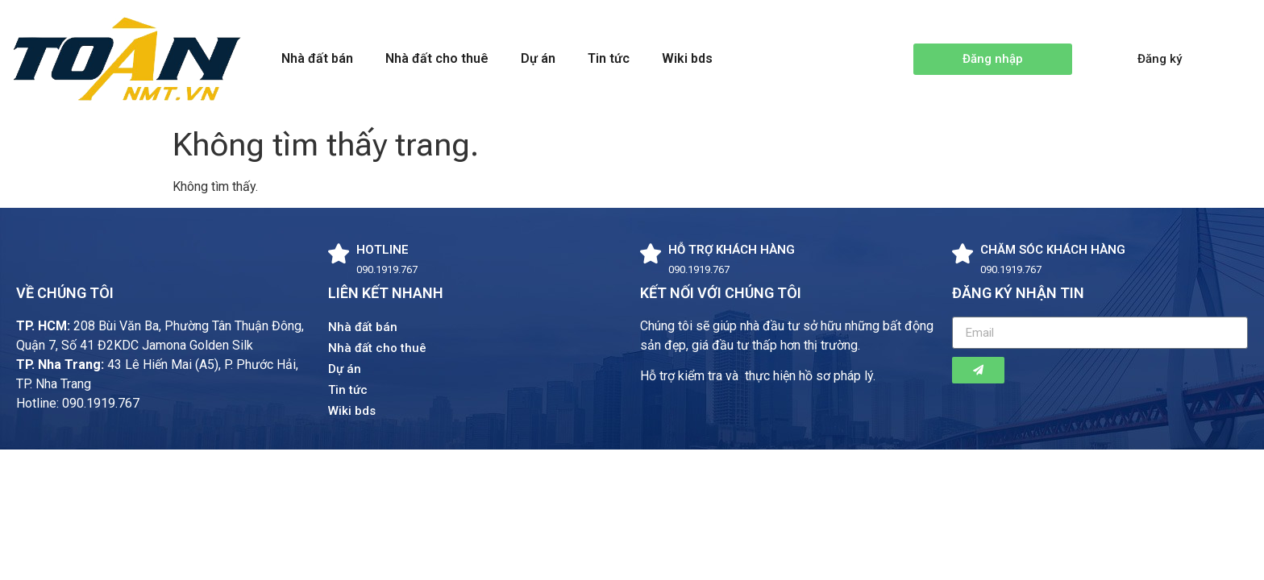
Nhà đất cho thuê (437, 58)
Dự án (538, 58)
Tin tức (609, 58)
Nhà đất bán (317, 58)
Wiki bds (687, 58)
